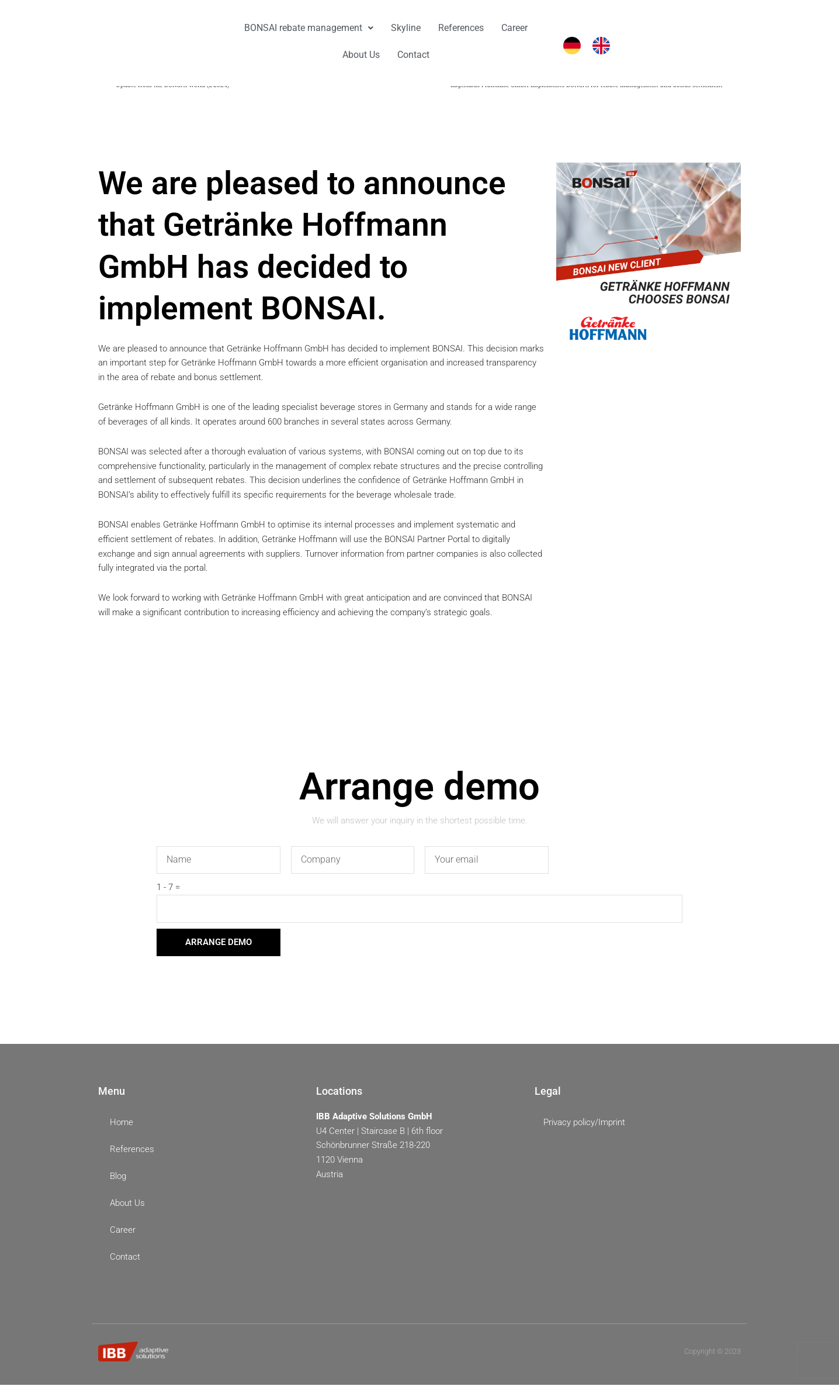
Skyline (406, 27)
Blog (118, 1178)
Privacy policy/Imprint (584, 1123)
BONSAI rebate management (308, 27)
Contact (413, 54)
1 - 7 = (168, 888)
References (461, 27)
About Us (361, 54)
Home (121, 1124)
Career (514, 27)
